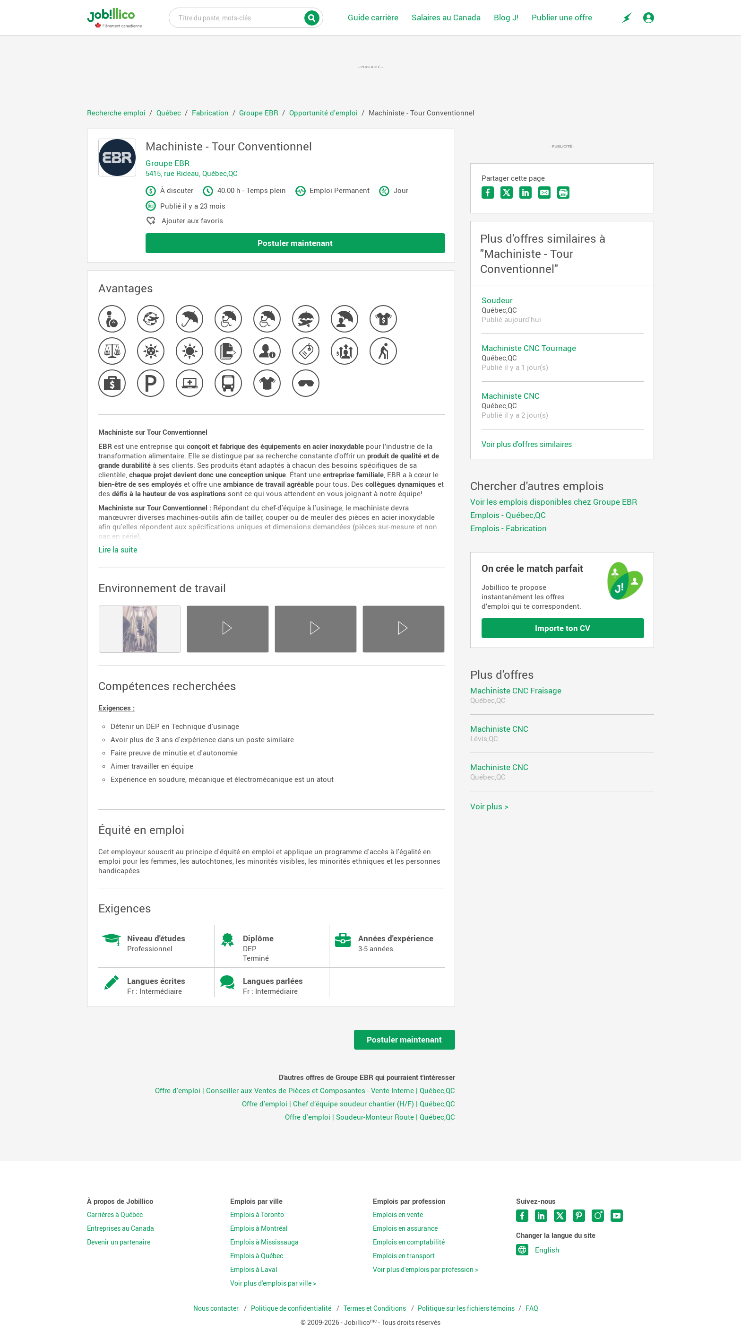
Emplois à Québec (256, 1256)
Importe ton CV (562, 627)
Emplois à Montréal (259, 1228)
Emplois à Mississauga (264, 1242)
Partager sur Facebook (488, 192)
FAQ (532, 1308)
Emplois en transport (404, 1256)
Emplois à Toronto (257, 1214)
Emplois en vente (398, 1214)
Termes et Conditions (375, 1308)
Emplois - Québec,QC (508, 514)
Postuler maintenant (295, 242)
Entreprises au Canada (120, 1228)
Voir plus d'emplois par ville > (273, 1283)
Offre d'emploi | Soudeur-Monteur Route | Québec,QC (370, 1117)
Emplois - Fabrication (508, 528)
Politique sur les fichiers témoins (466, 1308)
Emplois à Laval (253, 1269)
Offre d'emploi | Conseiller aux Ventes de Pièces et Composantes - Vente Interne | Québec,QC (305, 1090)
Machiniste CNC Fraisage (515, 690)
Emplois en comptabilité (409, 1242)
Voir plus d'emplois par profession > (425, 1269)
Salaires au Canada (446, 17)
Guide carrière (373, 17)
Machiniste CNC (511, 395)
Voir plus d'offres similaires (527, 444)
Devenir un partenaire (118, 1242)
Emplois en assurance (405, 1228)
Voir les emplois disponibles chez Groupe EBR (553, 501)
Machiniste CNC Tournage (529, 347)
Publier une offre (562, 17)
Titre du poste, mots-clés (246, 17)
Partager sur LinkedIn (525, 192)
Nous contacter (216, 1308)
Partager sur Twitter (506, 192)
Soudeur (497, 300)
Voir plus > (489, 806)
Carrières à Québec (115, 1214)
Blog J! (506, 17)
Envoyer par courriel (544, 192)
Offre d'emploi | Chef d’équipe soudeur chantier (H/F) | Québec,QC (348, 1103)
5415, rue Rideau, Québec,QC (192, 173)
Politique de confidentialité (292, 1308)
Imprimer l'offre (563, 192)
